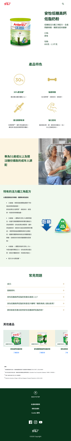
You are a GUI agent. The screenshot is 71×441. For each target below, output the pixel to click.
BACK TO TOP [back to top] (35, 394)
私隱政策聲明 (35, 404)
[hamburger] (68, 3)
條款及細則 (35, 408)
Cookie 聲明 (35, 413)
